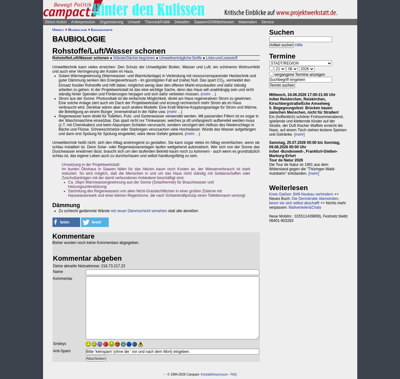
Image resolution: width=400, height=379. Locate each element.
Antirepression (83, 22)
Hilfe (299, 45)
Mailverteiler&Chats (305, 207)
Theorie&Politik (157, 22)
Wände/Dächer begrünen (134, 58)
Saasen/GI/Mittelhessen (214, 22)
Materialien (247, 22)
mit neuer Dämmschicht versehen (139, 211)
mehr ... (208, 94)
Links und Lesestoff (222, 58)
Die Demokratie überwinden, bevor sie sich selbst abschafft (304, 200)
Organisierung (111, 22)
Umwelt (134, 22)
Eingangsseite (101, 29)
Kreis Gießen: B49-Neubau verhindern (301, 194)
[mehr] (299, 134)
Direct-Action (56, 22)
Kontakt (206, 374)
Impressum (220, 374)
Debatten (182, 22)
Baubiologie (77, 29)
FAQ (234, 374)
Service (267, 22)
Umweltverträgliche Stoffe (180, 58)
